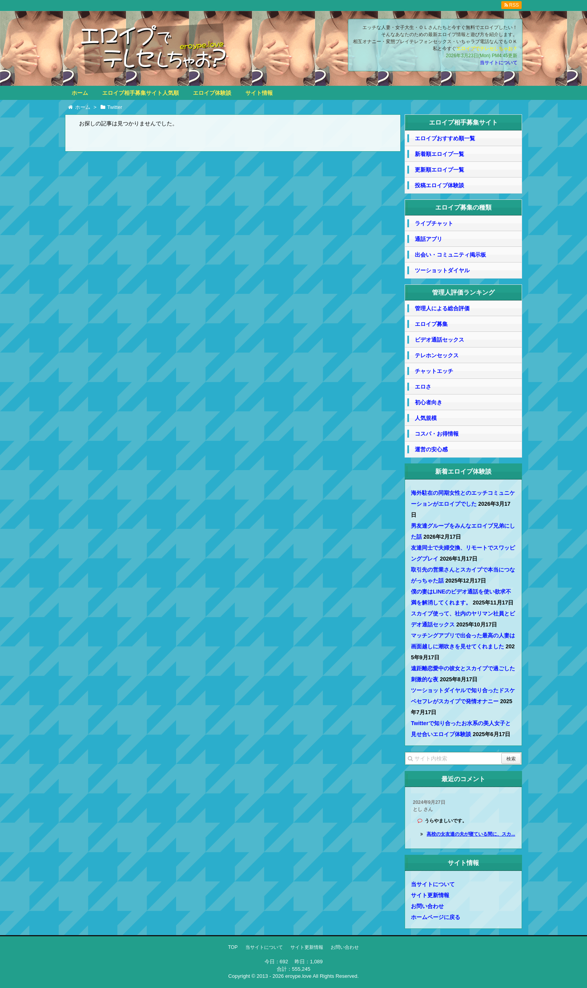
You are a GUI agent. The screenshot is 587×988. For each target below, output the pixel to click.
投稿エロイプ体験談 (439, 185)
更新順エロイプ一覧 (439, 169)
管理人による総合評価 (442, 308)
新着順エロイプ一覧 (439, 154)
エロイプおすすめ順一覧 (445, 138)
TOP (233, 947)
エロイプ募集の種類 (463, 207)
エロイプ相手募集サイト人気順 (140, 93)
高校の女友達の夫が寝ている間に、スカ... (471, 834)
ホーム (80, 93)
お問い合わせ (427, 906)
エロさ (423, 386)
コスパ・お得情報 (437, 433)
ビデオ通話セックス (439, 339)
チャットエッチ (434, 371)
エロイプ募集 (431, 324)
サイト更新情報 (430, 895)
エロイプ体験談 (212, 93)
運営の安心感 (431, 449)
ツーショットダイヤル (442, 270)
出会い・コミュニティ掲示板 (450, 254)
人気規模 (426, 418)
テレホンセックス (437, 355)
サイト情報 (259, 93)
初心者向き (428, 402)
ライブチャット (434, 223)
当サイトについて (498, 62)
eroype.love (298, 976)
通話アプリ (428, 239)
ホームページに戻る (435, 917)
